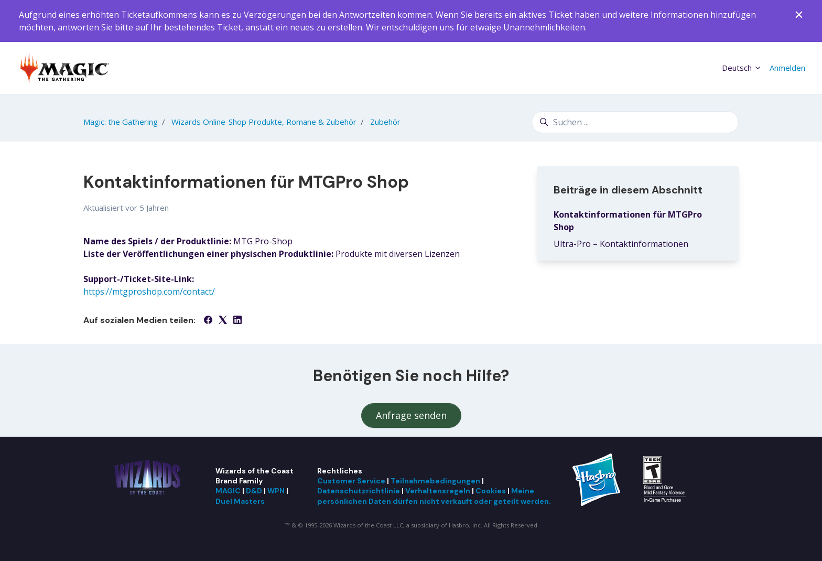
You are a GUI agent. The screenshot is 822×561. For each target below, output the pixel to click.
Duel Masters (240, 501)
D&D (254, 490)
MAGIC (228, 490)
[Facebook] (208, 321)
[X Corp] (223, 321)
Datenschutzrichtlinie (358, 490)
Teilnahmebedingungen (435, 481)
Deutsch (742, 67)
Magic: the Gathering (120, 121)
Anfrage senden (411, 415)
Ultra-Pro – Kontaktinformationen (621, 244)
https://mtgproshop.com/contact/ (149, 291)
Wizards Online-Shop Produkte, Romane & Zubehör (263, 121)
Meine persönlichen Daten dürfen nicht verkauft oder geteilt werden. (434, 495)
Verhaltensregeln (437, 490)
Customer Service (351, 481)
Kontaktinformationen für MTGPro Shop (628, 221)
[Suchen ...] (635, 122)
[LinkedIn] (237, 321)
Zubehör (385, 121)
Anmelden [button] (787, 67)
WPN (276, 490)
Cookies (490, 490)
